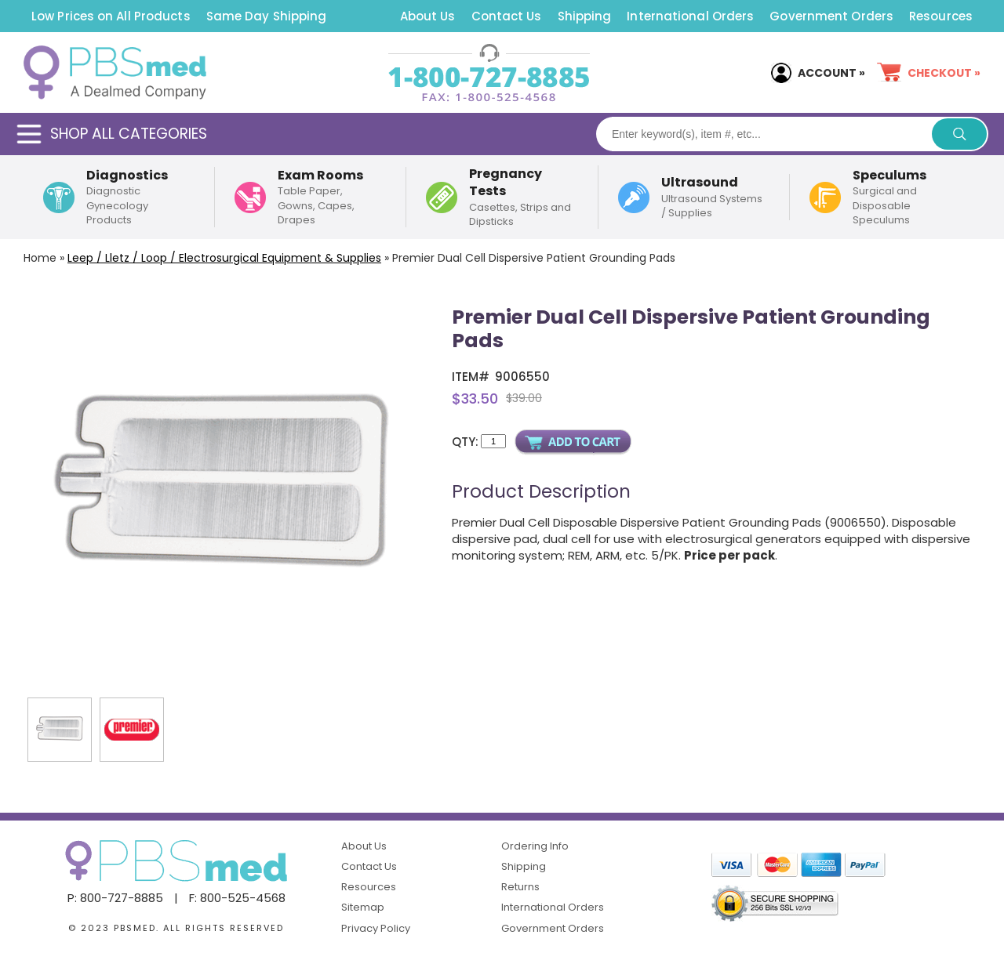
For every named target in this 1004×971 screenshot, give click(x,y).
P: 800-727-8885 (115, 897)
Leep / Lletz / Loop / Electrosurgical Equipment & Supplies (224, 258)
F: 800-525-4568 (237, 897)
